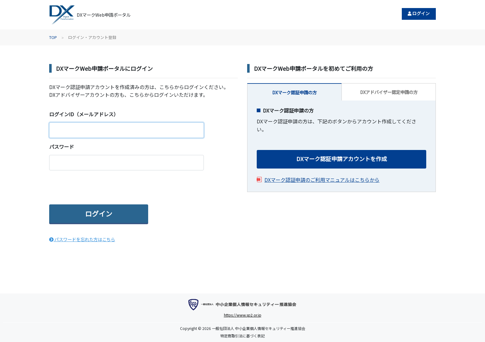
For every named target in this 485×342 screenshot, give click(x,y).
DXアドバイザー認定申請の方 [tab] (389, 92)
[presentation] (96, 187)
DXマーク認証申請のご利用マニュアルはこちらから (322, 180)
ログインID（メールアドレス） (83, 114)
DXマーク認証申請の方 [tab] (294, 92)
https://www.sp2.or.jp (242, 315)
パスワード (61, 146)
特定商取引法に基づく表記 (242, 335)
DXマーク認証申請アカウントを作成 (341, 159)
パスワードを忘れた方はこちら (82, 239)
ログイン (419, 13)
